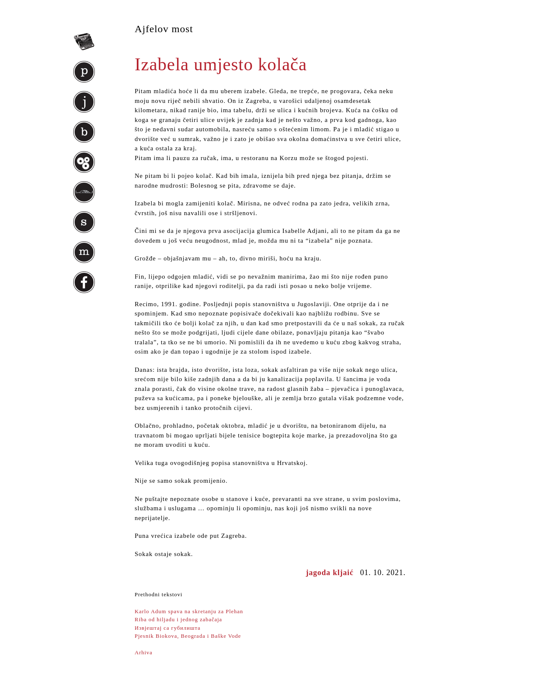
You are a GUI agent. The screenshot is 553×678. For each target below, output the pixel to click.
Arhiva (143, 652)
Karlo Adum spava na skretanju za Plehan (189, 611)
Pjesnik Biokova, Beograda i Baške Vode (188, 636)
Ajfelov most (164, 28)
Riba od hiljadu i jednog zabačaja (178, 619)
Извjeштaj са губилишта (168, 628)
